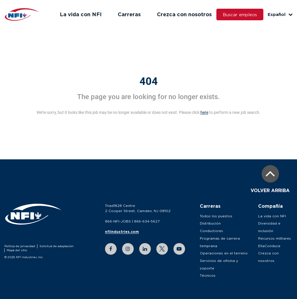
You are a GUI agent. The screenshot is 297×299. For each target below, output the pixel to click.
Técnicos (207, 275)
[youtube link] (179, 249)
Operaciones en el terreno (224, 253)
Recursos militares (274, 238)
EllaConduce (269, 246)
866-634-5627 (147, 221)
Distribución (210, 223)
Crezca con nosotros (184, 14)
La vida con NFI (81, 14)
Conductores (211, 231)
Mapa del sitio (17, 250)
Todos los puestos (216, 216)
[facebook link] (111, 249)
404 (149, 81)
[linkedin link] (145, 249)
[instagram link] (128, 249)
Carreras (129, 14)
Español (280, 14)
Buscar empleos (240, 14)
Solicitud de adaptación (56, 246)
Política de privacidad (19, 246)
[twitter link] (162, 249)
